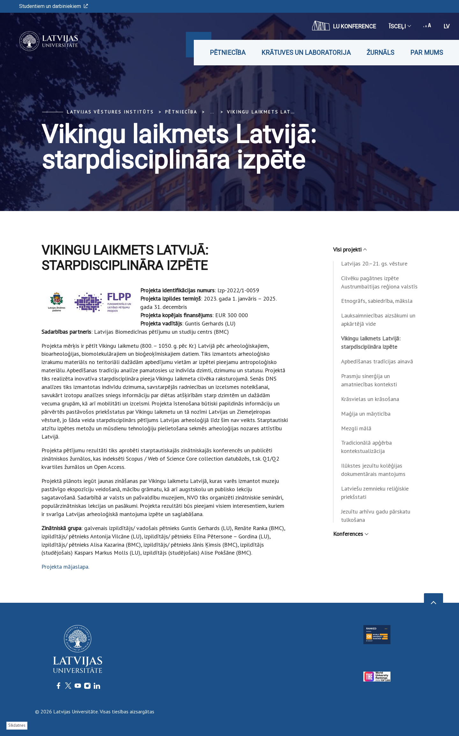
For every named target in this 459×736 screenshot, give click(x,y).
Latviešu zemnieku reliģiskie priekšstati (375, 492)
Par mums (426, 52)
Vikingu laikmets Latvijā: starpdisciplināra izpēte (370, 342)
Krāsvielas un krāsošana (370, 399)
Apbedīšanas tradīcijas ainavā (377, 361)
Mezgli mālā (356, 428)
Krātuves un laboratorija (306, 52)
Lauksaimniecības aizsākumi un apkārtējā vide (378, 319)
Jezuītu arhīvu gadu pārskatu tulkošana (375, 515)
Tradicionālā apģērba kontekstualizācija (366, 447)
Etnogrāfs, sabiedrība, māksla (376, 300)
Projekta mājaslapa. (65, 566)
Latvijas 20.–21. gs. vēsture (374, 263)
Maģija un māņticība (365, 413)
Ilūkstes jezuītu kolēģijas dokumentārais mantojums (373, 469)
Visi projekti (349, 249)
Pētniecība (227, 52)
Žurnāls (380, 52)
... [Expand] (212, 112)
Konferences (350, 533)
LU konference (344, 25)
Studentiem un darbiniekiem (53, 6)
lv (446, 26)
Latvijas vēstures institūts (110, 112)
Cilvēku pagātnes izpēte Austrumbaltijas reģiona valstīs (379, 282)
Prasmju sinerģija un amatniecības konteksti (369, 380)
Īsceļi (400, 26)
